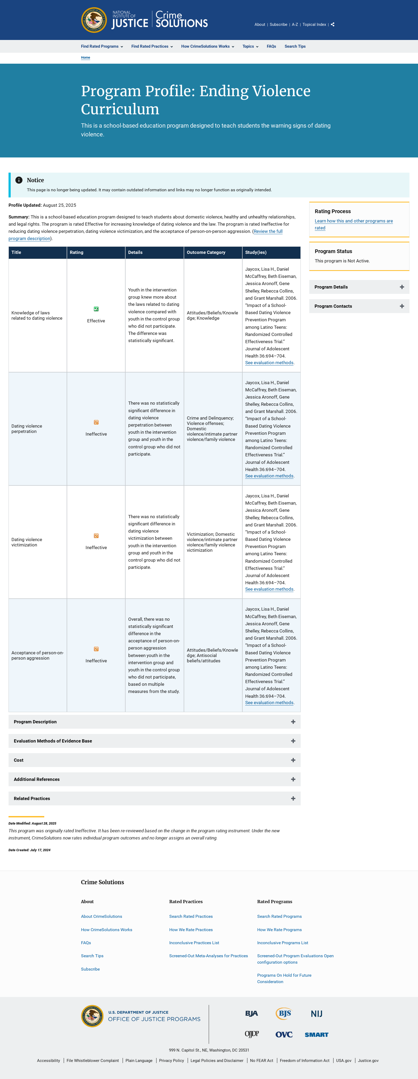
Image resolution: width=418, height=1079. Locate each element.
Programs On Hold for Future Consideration (284, 978)
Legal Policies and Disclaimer (217, 1060)
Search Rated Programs (279, 916)
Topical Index (314, 24)
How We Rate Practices (191, 929)
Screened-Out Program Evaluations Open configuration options (295, 959)
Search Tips (92, 955)
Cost (18, 760)
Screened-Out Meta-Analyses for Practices (208, 955)
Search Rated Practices (191, 916)
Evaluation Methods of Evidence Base (53, 741)
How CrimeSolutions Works (106, 929)
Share (337, 28)
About (260, 24)
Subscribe (278, 24)
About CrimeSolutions (101, 916)
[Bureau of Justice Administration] (252, 1018)
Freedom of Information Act (304, 1060)
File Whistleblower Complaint (93, 1060)
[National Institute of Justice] (316, 1018)
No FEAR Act (261, 1060)
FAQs (86, 942)
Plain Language (139, 1060)
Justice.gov (368, 1060)
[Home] (159, 20)
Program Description (35, 721)
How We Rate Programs (279, 929)
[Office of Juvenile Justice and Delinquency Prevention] (252, 1039)
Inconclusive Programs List (282, 942)
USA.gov (343, 1060)
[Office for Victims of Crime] (284, 1038)
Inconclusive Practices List (194, 942)
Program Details (331, 287)
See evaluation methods (269, 362)
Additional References (37, 779)
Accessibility (48, 1060)
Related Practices (32, 798)
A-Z (295, 24)
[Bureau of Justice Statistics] (284, 1021)
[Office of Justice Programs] (94, 20)
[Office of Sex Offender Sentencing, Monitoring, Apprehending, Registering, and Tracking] (316, 1038)
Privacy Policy (171, 1060)
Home (85, 57)
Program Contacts (333, 306)
